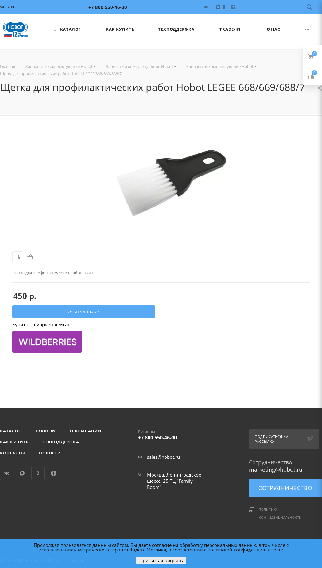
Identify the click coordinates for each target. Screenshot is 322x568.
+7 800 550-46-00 (174, 433)
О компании (86, 431)
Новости (50, 453)
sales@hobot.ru (163, 457)
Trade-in (45, 431)
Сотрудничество (285, 488)
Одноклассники (38, 473)
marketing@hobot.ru (275, 469)
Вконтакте (6, 473)
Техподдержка (61, 442)
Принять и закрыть (161, 560)
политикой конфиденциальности (246, 550)
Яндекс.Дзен (53, 473)
